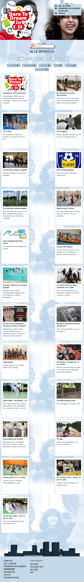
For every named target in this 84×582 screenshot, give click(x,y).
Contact (61, 13)
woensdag (71, 65)
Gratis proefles (29, 65)
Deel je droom (64, 6)
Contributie (45, 65)
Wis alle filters (42, 69)
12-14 (58, 65)
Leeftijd (29, 58)
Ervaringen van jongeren (69, 8)
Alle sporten (13, 65)
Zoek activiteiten (42, 43)
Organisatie (62, 58)
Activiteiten (63, 11)
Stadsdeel (41, 58)
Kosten (19, 58)
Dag (51, 58)
